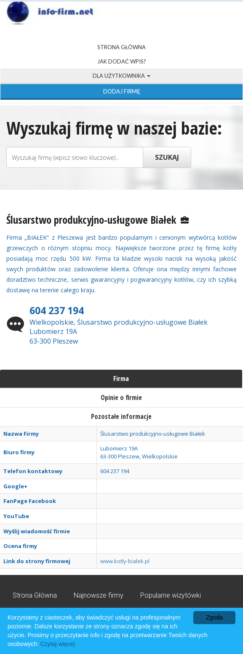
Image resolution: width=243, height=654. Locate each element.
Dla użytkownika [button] (121, 75)
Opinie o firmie (121, 397)
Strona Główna (121, 47)
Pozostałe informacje (121, 416)
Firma (121, 378)
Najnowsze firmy (98, 595)
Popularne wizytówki (170, 595)
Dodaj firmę (121, 91)
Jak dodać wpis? (121, 61)
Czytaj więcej (57, 644)
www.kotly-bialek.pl (125, 561)
